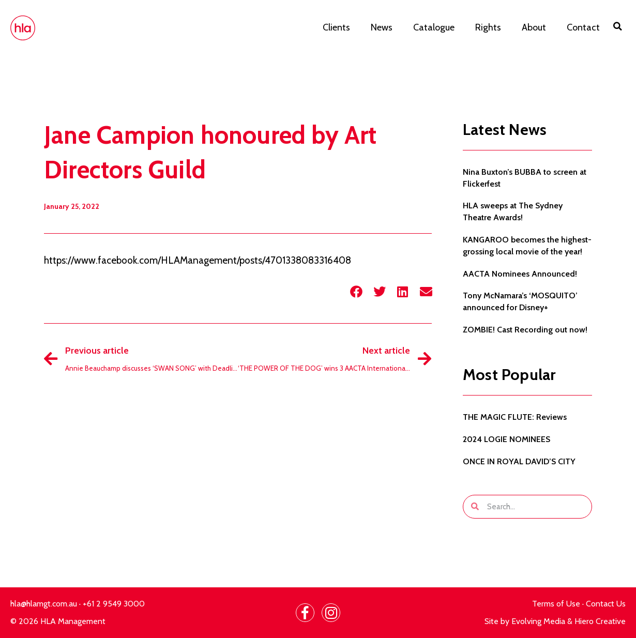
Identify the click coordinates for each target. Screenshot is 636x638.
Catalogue (434, 27)
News (381, 27)
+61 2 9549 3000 (114, 604)
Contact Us (606, 604)
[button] (618, 26)
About (534, 27)
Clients (336, 27)
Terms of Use (556, 604)
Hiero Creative (600, 621)
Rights (488, 27)
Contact (583, 27)
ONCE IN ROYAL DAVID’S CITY (519, 461)
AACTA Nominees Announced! (520, 274)
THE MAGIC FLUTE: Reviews (515, 417)
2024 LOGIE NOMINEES (506, 439)
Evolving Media (538, 621)
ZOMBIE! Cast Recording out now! (525, 330)
